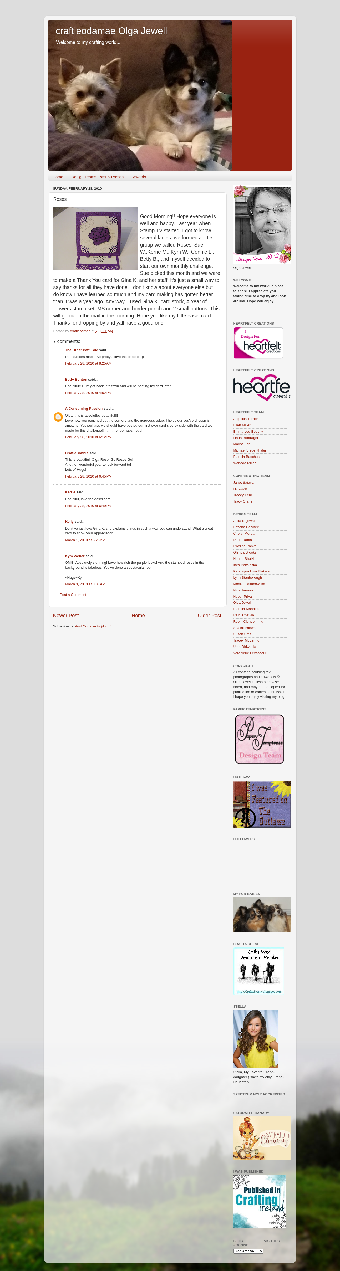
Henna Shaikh (244, 559)
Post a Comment (73, 595)
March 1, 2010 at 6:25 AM (85, 540)
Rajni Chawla (243, 615)
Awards (139, 177)
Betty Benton (76, 379)
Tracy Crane (243, 501)
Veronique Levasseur (250, 653)
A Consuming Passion (84, 409)
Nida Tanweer (244, 590)
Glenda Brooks (245, 552)
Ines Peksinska (245, 565)
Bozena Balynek (246, 527)
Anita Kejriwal (244, 521)
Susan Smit (242, 634)
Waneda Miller (244, 463)
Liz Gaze (240, 489)
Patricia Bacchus (246, 457)
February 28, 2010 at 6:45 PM (88, 476)
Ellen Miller (242, 425)
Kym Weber (75, 556)
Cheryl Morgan (245, 533)
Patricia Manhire (246, 609)
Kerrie (70, 492)
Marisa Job (242, 444)
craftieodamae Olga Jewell (111, 30)
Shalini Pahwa (244, 628)
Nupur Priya (242, 596)
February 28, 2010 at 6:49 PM (88, 506)
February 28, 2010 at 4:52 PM (88, 393)
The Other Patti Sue (81, 350)
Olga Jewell (242, 602)
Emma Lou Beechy (248, 431)
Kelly (69, 522)
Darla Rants (242, 540)
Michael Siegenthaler (249, 450)
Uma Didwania (244, 647)
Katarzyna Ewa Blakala (251, 571)
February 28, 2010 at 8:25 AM (88, 363)
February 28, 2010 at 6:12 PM (88, 437)
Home (58, 177)
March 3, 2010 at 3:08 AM (85, 584)
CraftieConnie (77, 453)
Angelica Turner (245, 419)
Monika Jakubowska (249, 584)
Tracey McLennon (247, 640)
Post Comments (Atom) (93, 626)
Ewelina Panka (245, 546)
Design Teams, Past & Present (98, 177)
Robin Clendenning (248, 621)
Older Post (209, 615)
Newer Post (66, 615)
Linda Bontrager (245, 438)
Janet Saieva (243, 482)
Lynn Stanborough (247, 578)
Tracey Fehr (242, 495)
